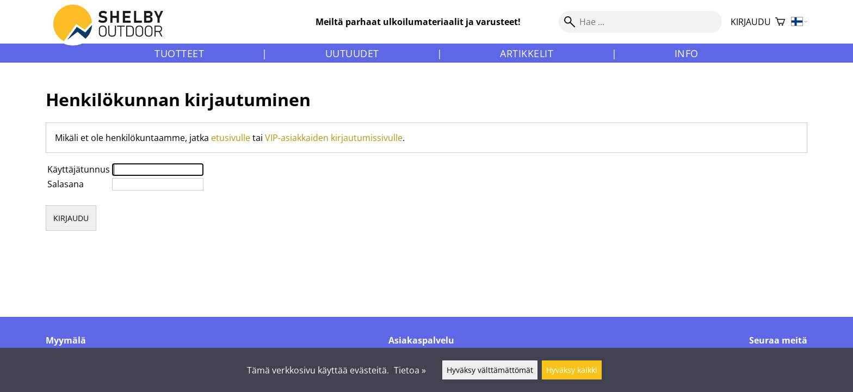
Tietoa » (410, 370)
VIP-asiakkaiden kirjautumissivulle (334, 138)
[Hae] (640, 22)
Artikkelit (526, 53)
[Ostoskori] (780, 22)
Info (687, 53)
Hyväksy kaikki (571, 370)
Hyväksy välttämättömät (490, 370)
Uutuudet (352, 53)
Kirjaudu (751, 22)
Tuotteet (179, 53)
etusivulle (230, 138)
